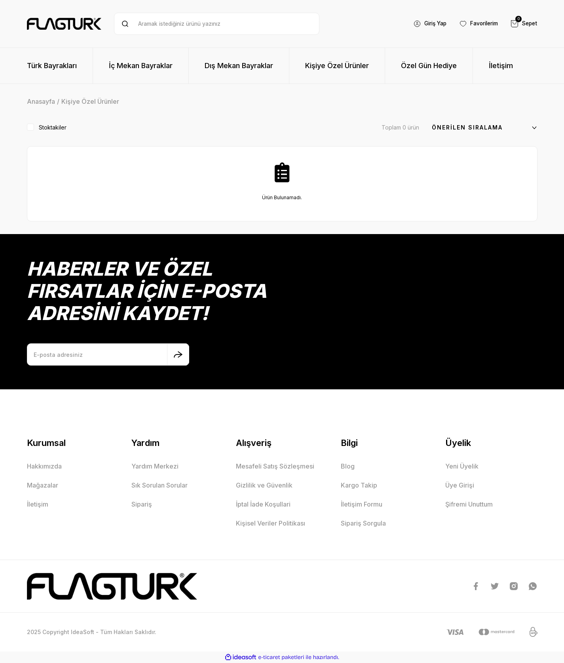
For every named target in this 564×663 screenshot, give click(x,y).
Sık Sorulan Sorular (159, 485)
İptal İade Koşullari (263, 504)
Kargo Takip (359, 485)
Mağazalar (42, 485)
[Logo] (64, 24)
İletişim (37, 504)
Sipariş (141, 504)
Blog (348, 466)
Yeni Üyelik (462, 466)
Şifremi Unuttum (469, 504)
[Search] (216, 24)
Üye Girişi (459, 485)
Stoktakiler (52, 127)
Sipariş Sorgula (363, 523)
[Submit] (178, 354)
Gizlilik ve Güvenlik (264, 485)
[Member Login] (425, 24)
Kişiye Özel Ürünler (90, 101)
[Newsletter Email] (108, 354)
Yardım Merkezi (155, 466)
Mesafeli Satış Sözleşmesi (275, 466)
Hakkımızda (44, 466)
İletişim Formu (361, 504)
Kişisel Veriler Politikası (270, 523)
